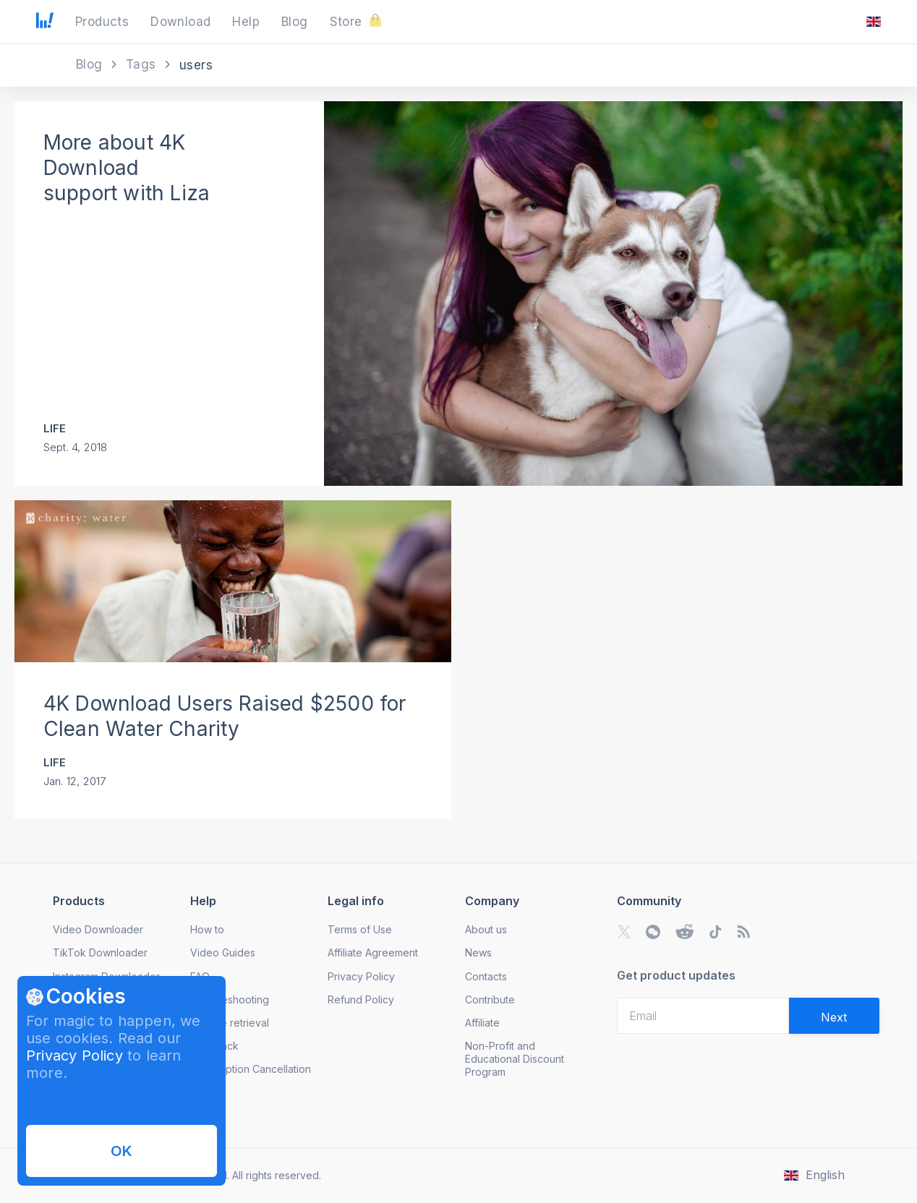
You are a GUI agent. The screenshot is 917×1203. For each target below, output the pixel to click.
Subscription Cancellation (250, 1069)
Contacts (486, 976)
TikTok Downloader (100, 952)
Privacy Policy (74, 1055)
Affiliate (482, 1022)
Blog (91, 64)
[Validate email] (834, 1016)
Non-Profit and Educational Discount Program (514, 1059)
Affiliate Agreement (373, 952)
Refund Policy (361, 999)
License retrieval (229, 1022)
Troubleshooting (229, 999)
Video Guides (222, 952)
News (478, 952)
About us (486, 929)
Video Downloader (98, 929)
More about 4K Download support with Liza (126, 167)
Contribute (490, 999)
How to (207, 929)
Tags (143, 64)
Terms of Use (360, 929)
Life (55, 428)
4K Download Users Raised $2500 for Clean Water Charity (224, 716)
